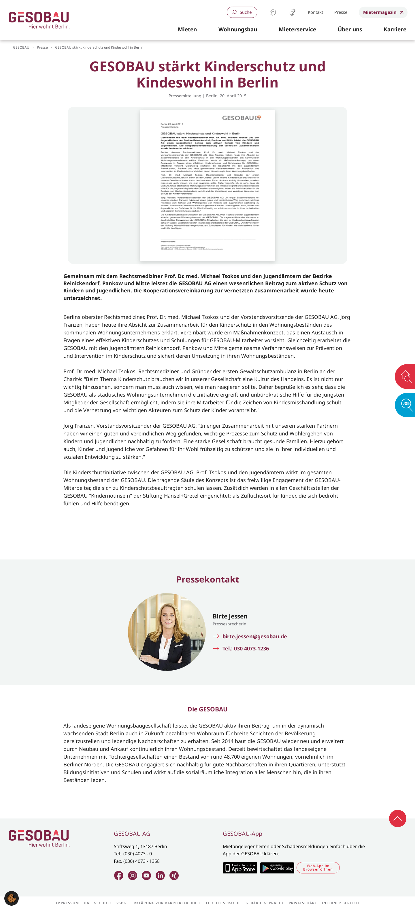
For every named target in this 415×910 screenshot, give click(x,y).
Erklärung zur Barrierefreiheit (166, 903)
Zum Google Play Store (277, 867)
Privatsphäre (303, 903)
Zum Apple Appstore (240, 867)
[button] (187, 29)
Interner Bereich (340, 903)
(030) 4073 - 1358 (141, 861)
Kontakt (315, 12)
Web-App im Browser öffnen (318, 867)
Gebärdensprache (292, 12)
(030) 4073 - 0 (137, 853)
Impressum (67, 903)
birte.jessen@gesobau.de (254, 636)
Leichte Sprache (272, 12)
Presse (340, 12)
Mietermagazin (380, 12)
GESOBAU (21, 47)
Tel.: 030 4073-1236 (245, 648)
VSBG (121, 903)
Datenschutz (98, 903)
